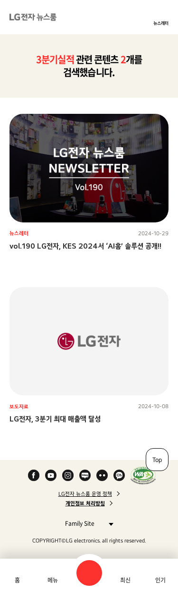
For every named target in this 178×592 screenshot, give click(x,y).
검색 (89, 573)
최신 (125, 580)
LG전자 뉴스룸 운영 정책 (85, 494)
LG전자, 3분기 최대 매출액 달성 (55, 418)
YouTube (50, 475)
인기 (160, 580)
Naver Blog (85, 475)
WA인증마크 (143, 475)
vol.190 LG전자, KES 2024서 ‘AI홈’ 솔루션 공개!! (85, 246)
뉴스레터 (161, 23)
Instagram (68, 475)
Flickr (102, 475)
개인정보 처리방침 (85, 503)
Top (157, 459)
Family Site (86, 523)
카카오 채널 (119, 475)
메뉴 (52, 580)
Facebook (33, 475)
